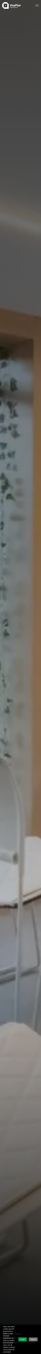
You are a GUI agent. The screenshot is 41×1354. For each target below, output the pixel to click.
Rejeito (33, 1339)
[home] (11, 5)
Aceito (22, 1339)
